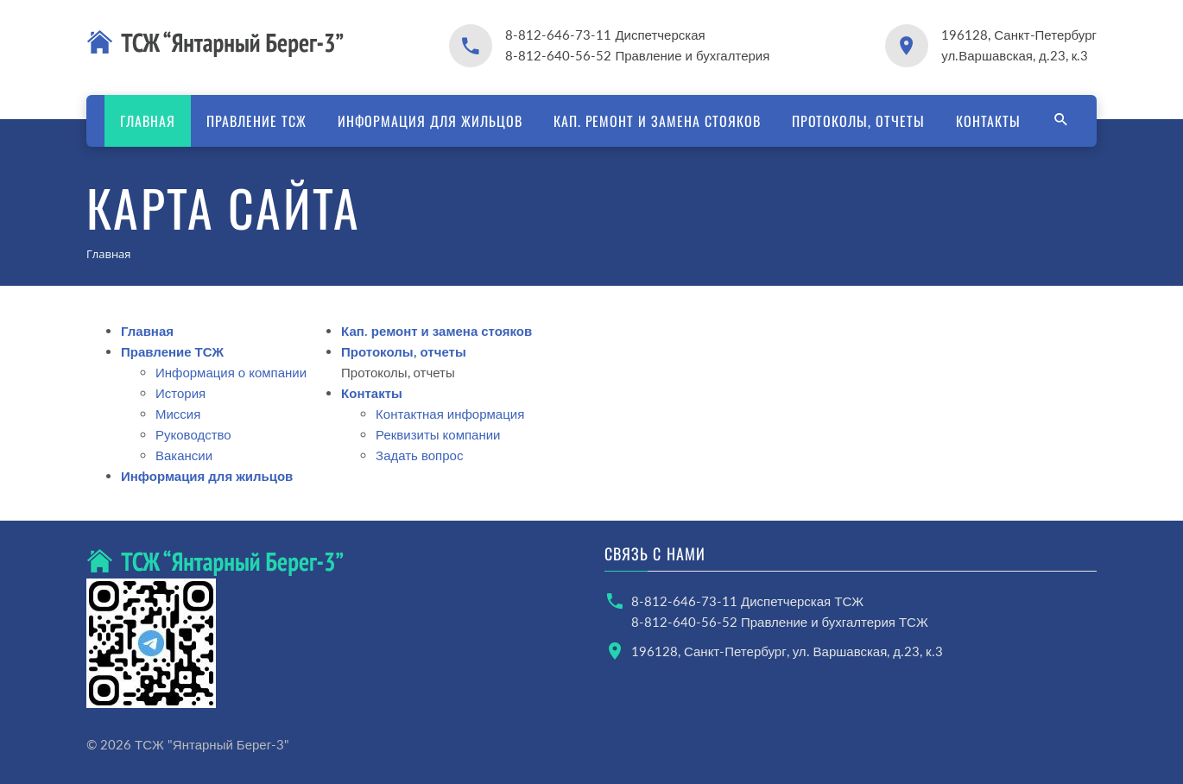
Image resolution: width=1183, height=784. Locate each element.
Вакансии (183, 455)
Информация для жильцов (430, 121)
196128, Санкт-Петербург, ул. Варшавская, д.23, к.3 (787, 651)
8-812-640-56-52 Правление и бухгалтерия (637, 55)
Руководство (193, 434)
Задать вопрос (419, 455)
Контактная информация (450, 413)
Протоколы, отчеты (858, 121)
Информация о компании (231, 372)
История (180, 393)
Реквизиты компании (438, 434)
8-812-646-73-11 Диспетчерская (605, 34)
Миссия (177, 413)
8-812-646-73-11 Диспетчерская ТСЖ (747, 601)
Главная (147, 121)
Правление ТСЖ (256, 121)
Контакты (988, 121)
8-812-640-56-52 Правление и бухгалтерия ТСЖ (779, 621)
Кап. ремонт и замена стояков (657, 121)
